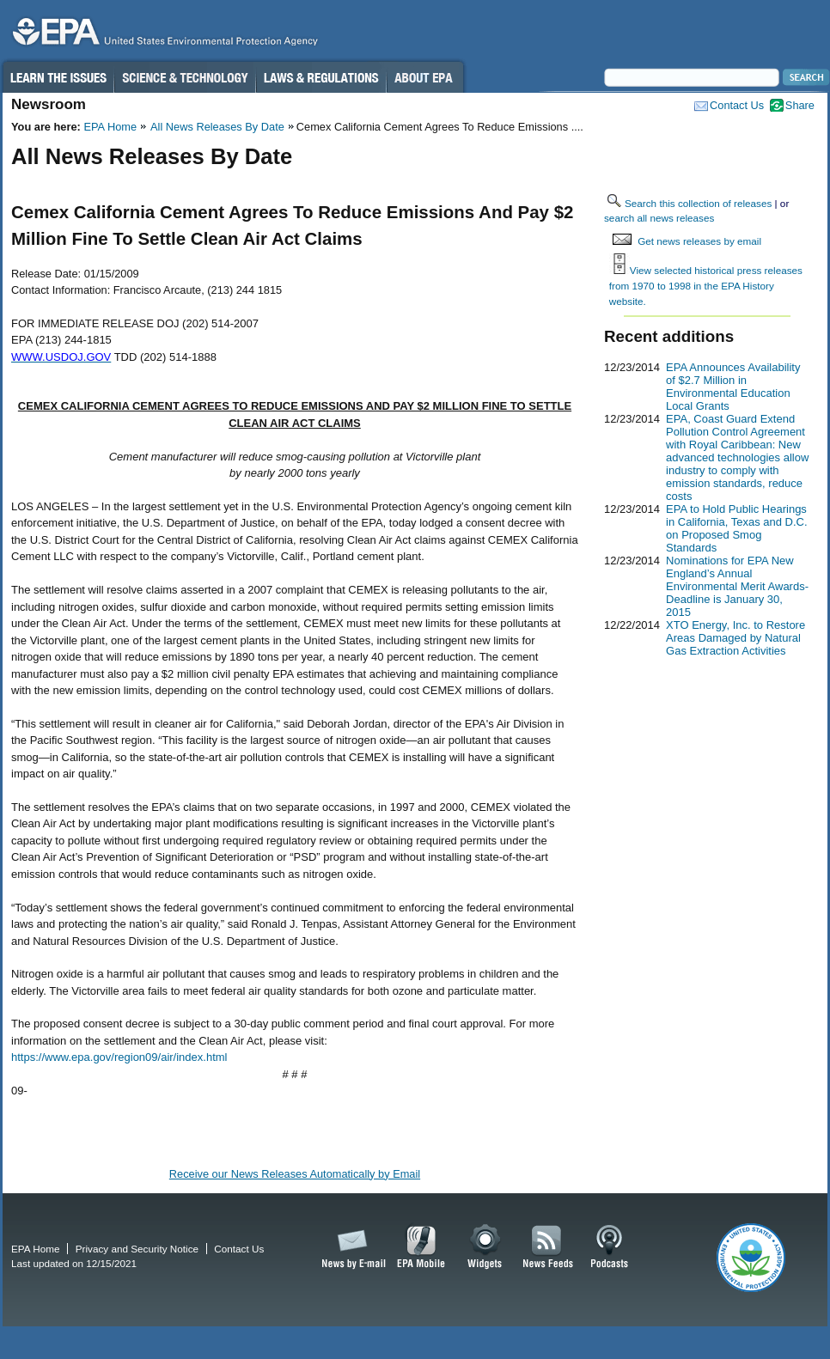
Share (800, 105)
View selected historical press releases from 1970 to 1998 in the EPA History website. (706, 285)
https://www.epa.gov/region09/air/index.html (119, 1057)
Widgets (486, 1247)
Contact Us (737, 105)
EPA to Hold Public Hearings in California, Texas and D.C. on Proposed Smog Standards (737, 528)
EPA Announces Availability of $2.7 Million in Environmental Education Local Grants (733, 386)
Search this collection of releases (698, 203)
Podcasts (609, 1247)
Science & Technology (184, 77)
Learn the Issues (57, 77)
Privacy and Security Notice (137, 1248)
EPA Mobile (421, 1247)
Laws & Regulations (321, 77)
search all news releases (659, 217)
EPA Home (110, 126)
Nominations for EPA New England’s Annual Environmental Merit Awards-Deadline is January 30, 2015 (737, 586)
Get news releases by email (699, 241)
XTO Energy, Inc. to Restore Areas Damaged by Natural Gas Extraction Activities (735, 638)
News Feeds (548, 1247)
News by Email (350, 1247)
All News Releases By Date (217, 126)
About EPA (425, 77)
